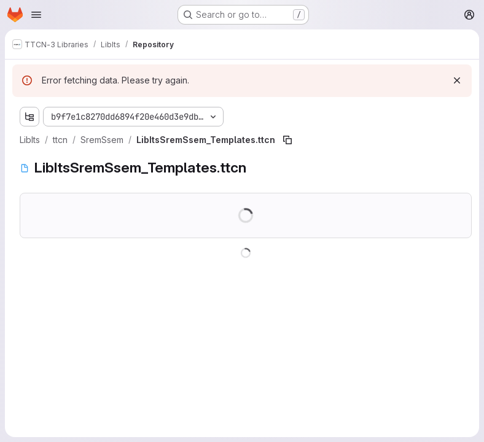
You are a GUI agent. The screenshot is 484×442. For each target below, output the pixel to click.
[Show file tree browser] (29, 116)
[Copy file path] (287, 140)
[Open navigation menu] (36, 15)
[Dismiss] (457, 80)
